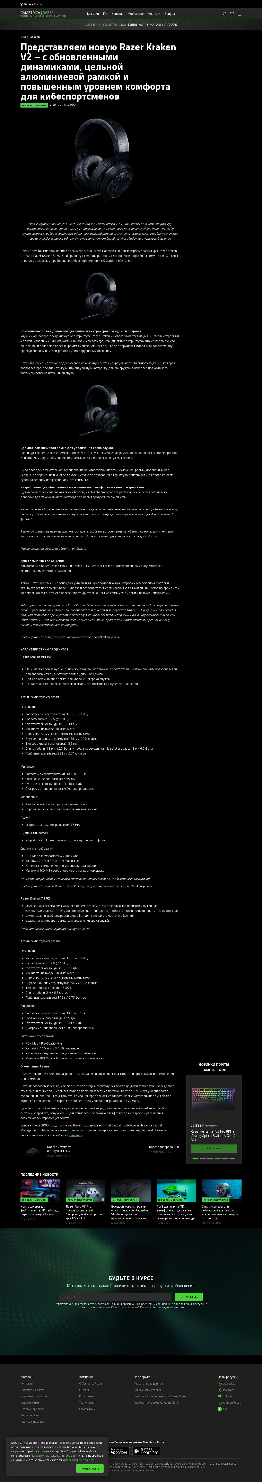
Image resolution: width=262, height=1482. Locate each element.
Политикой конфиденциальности (162, 1307)
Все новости (31, 37)
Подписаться (189, 1297)
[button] (195, 1159)
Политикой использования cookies (53, 1455)
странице (75, 1135)
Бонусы (169, 13)
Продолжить (89, 1468)
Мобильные (136, 13)
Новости (154, 13)
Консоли (117, 13)
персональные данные (80, 1460)
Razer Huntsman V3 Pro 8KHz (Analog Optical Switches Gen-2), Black (214, 1135)
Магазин (93, 13)
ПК (105, 13)
